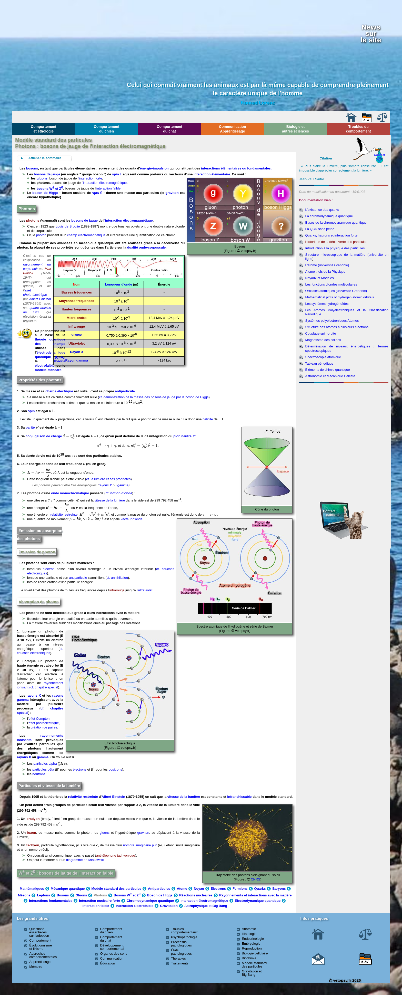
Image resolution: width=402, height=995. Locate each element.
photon (41, 235)
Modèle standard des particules (116, 888)
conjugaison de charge (44, 436)
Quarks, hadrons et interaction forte (331, 235)
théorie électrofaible (50, 363)
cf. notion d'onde (119, 493)
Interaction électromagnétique (204, 901)
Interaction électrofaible (135, 906)
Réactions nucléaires (196, 895)
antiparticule (125, 391)
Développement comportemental (112, 947)
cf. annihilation (117, 578)
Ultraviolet (76, 343)
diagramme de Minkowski (85, 860)
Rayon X (76, 352)
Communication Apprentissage (232, 129)
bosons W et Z (50, 189)
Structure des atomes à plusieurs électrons (336, 327)
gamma (122, 485)
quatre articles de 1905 (37, 310)
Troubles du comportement (358, 129)
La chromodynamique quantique (329, 216)
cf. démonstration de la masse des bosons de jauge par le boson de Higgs (153, 397)
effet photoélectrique (44, 723)
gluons (42, 178)
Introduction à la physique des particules (335, 248)
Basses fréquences (77, 292)
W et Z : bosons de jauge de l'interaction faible (65, 873)
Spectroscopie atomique (323, 357)
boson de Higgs (45, 193)
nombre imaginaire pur (140, 845)
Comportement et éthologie (43, 129)
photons (32, 220)
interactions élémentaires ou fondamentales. (236, 168)
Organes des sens (113, 953)
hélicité (208, 419)
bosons (32, 168)
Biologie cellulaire (255, 953)
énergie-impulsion (154, 168)
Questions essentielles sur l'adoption (39, 932)
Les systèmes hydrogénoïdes (326, 304)
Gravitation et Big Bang (252, 973)
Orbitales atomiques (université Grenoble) (336, 291)
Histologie (249, 934)
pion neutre (184, 436)
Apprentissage (40, 962)
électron (49, 569)
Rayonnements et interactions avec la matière (255, 895)
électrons (79, 770)
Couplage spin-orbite (320, 333)
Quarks (260, 888)
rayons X (105, 485)
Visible (76, 335)
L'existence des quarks (322, 210)
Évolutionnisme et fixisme (40, 947)
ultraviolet (145, 590)
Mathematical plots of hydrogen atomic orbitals (339, 297)
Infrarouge (76, 326)
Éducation (107, 963)
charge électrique (59, 391)
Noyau (199, 888)
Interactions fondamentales (50, 901)
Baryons (279, 888)
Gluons (81, 895)
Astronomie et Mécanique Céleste (330, 376)
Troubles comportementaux (184, 930)
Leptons (43, 895)
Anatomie (249, 929)
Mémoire (35, 967)
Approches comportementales (43, 955)
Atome (182, 888)
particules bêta (43, 770)
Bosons (63, 895)
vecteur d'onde (132, 519)
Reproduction (252, 948)
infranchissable (239, 797)
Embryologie (251, 943)
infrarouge (117, 590)
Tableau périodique (319, 363)
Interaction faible (96, 906)
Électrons (218, 888)
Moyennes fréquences (76, 301)
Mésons (24, 895)
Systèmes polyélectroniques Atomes (332, 321)
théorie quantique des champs (50, 341)
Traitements (179, 963)
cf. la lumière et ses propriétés (108, 479)
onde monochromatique (70, 493)
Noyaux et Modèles (319, 278)
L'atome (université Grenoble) (327, 265)
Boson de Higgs (160, 895)
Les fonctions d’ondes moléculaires (331, 284)
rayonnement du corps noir (37, 266)
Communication (111, 958)
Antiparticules (159, 888)
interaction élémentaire (212, 174)
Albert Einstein (40, 299)
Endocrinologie (253, 939)
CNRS (255, 879)
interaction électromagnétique (105, 183)
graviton (171, 193)
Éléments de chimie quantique (327, 370)
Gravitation (169, 906)
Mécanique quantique (68, 888)
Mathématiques (32, 888)
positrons (115, 770)
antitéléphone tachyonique (115, 855)
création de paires (44, 727)
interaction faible (108, 189)
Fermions (240, 888)
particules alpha (45, 763)
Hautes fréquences (77, 309)
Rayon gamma (76, 360)
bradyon (32, 819)
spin (117, 174)
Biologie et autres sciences (295, 129)
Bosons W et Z (127, 895)
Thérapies (178, 958)
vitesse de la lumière (110, 501)
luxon (31, 833)
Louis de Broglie (68, 226)
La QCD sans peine (319, 229)
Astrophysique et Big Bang (205, 906)
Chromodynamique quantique (150, 901)
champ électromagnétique (86, 235)
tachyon (32, 845)
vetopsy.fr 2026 (345, 980)
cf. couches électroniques (40, 651)
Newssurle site (370, 33)
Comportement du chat (169, 129)
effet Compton (39, 719)
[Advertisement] (343, 413)
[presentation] (121, 174)
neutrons (38, 774)
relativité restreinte (63, 514)
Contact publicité (331, 513)
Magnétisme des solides (323, 340)
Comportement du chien (106, 129)
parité (30, 427)
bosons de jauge (47, 174)
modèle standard (48, 370)
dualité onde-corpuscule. (147, 247)
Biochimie (249, 958)
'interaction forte (90, 178)
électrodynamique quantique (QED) (50, 354)
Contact (379, 154)
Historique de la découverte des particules (336, 242)
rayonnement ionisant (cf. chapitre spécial (40, 685)
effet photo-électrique (35, 292)
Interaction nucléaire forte (99, 901)
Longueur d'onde (118, 284)
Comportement (40, 940)
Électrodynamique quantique (257, 901)
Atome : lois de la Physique (325, 271)
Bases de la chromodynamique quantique (335, 222)
